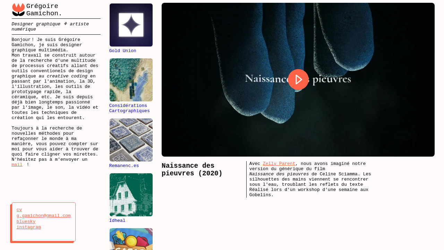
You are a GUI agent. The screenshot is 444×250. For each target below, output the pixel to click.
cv (26, 210)
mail (17, 192)
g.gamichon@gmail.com (44, 216)
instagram (29, 227)
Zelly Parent (279, 164)
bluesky (26, 222)
